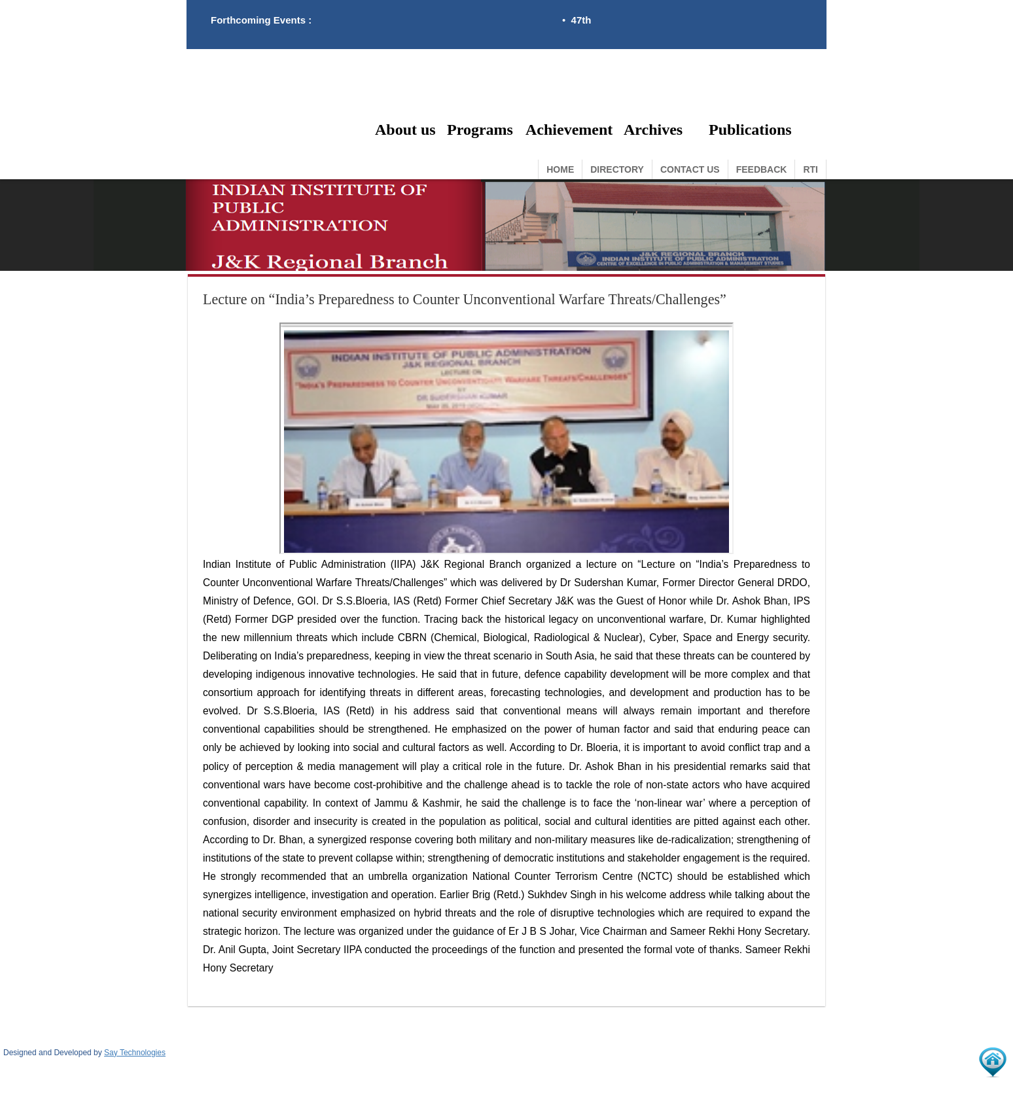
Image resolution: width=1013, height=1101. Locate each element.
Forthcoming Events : (261, 20)
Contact (690, 169)
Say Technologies (135, 1052)
